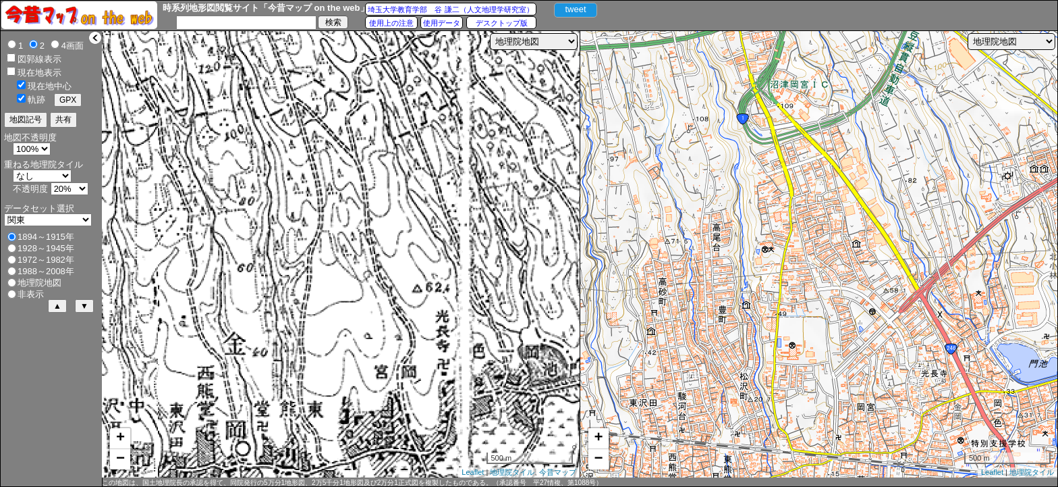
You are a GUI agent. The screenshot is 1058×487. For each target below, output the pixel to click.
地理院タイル (512, 472)
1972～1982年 (46, 260)
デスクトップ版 (502, 23)
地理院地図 (39, 283)
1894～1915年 (46, 237)
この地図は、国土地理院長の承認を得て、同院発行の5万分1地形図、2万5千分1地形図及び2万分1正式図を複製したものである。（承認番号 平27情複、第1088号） (352, 482)
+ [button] (120, 438)
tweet (575, 9)
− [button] (120, 459)
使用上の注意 (391, 23)
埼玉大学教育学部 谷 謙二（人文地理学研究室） (450, 9)
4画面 (72, 46)
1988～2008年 (46, 271)
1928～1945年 (46, 248)
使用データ (441, 23)
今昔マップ (557, 472)
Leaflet (473, 472)
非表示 (31, 294)
